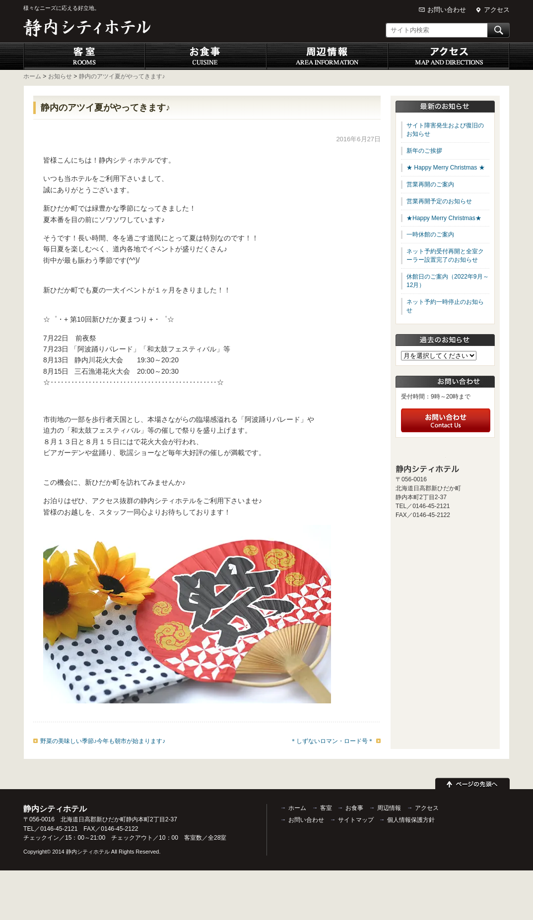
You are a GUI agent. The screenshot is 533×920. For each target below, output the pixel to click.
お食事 (205, 56)
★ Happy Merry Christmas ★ (445, 167)
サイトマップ (356, 819)
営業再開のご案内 (430, 184)
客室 (84, 56)
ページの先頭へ (472, 782)
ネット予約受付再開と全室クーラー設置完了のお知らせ (445, 255)
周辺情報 (327, 56)
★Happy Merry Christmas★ (443, 218)
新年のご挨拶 (424, 150)
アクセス (497, 9)
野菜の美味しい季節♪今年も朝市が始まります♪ (102, 741)
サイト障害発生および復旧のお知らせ (445, 129)
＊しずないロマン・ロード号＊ (332, 741)
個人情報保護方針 (411, 819)
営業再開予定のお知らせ (439, 201)
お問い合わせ (446, 9)
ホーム (297, 808)
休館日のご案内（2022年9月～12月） (447, 280)
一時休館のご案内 (430, 234)
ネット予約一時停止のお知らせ (445, 306)
